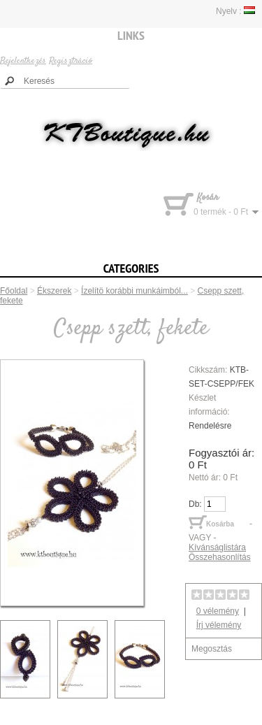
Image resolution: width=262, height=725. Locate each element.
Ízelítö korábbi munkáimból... (134, 291)
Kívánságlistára (217, 547)
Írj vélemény (219, 625)
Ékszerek (54, 291)
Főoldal (13, 291)
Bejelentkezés (23, 61)
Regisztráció (70, 61)
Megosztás (211, 649)
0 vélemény (217, 611)
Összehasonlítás (220, 557)
